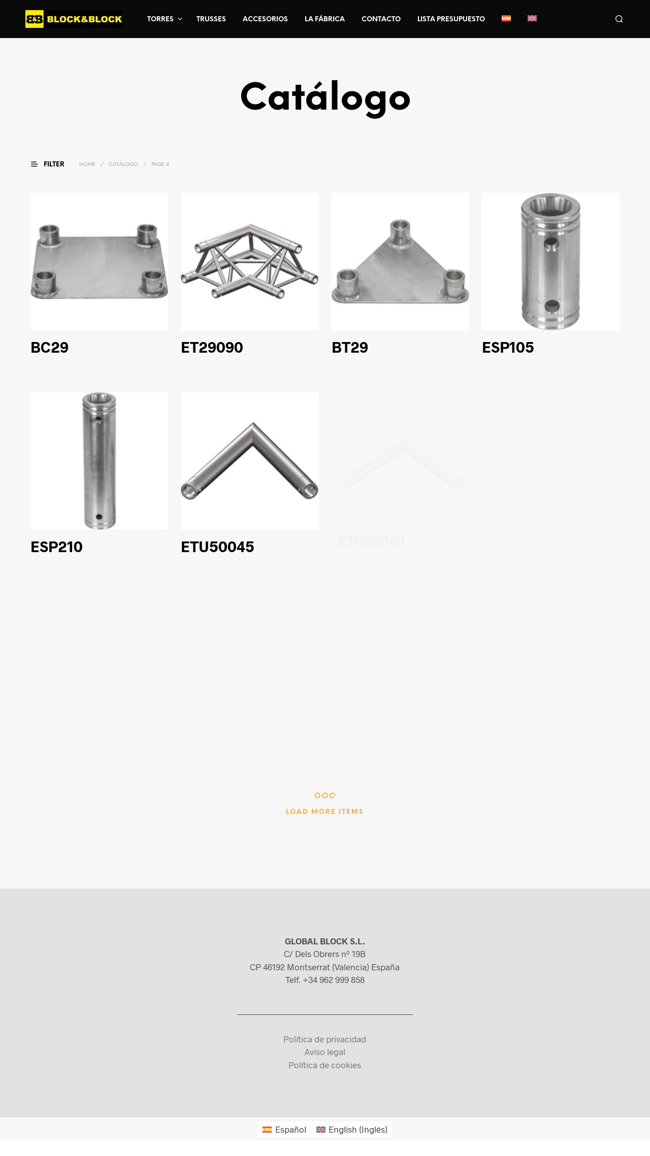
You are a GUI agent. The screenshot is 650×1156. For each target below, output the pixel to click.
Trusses (211, 19)
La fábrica (325, 19)
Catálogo (123, 164)
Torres (160, 19)
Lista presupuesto (451, 19)
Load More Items (325, 812)
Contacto (381, 19)
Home (87, 164)
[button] (53, 164)
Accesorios (265, 19)
